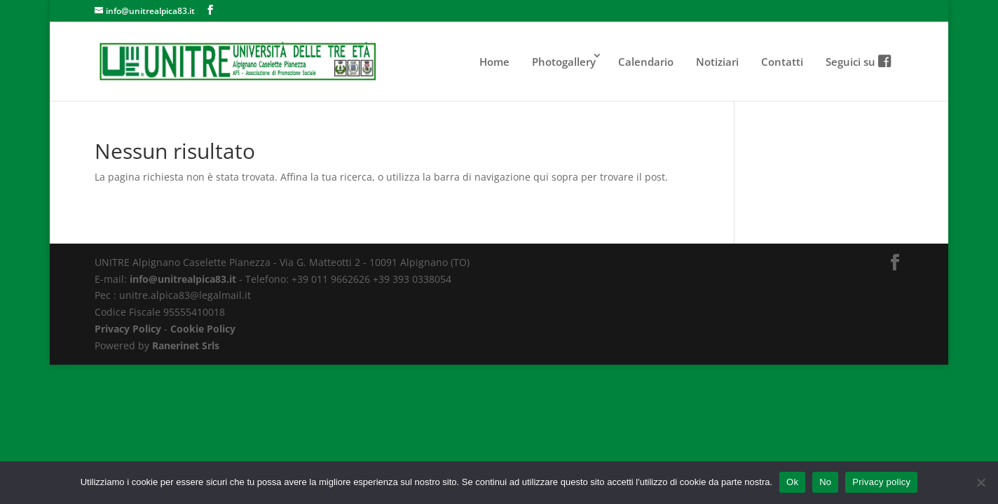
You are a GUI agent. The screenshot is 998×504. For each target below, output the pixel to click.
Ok (792, 482)
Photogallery (564, 62)
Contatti (782, 62)
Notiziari (717, 62)
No (825, 482)
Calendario (646, 62)
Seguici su (858, 62)
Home (494, 62)
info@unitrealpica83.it (183, 279)
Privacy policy (881, 482)
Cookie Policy (202, 328)
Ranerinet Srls (185, 345)
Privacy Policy (128, 328)
